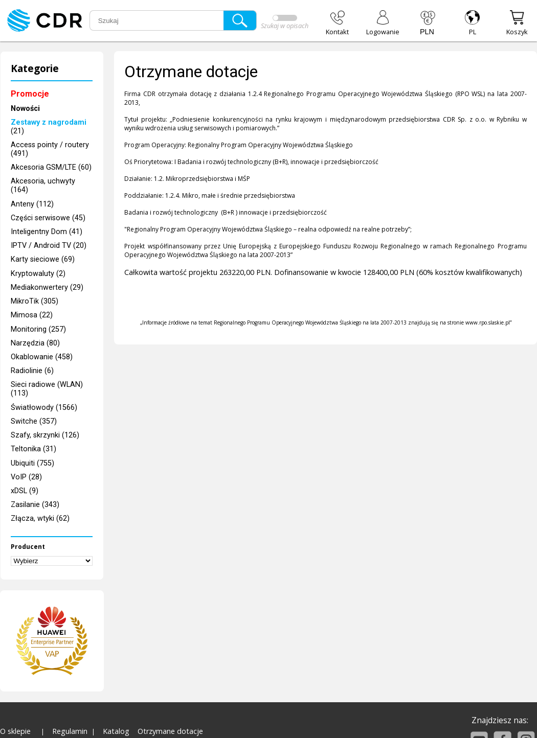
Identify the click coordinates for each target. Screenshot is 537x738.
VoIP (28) (26, 477)
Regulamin (69, 731)
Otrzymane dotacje (170, 731)
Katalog (116, 731)
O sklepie (15, 731)
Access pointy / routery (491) (50, 149)
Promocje (30, 94)
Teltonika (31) (33, 449)
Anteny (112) (32, 204)
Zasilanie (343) (35, 504)
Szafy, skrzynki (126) (45, 435)
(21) (48, 126)
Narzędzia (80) (35, 343)
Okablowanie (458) (42, 357)
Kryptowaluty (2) (38, 273)
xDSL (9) (24, 491)
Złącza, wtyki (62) (40, 518)
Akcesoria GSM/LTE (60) (51, 167)
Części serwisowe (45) (48, 218)
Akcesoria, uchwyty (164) (43, 185)
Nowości (25, 108)
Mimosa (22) (32, 315)
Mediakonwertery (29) (47, 287)
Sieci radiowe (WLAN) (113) (47, 389)
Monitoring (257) (38, 329)
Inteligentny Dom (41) (46, 231)
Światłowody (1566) (44, 407)
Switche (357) (34, 421)
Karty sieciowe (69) (43, 259)
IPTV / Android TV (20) (48, 245)
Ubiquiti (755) (32, 463)
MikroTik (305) (34, 301)
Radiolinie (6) (32, 370)
